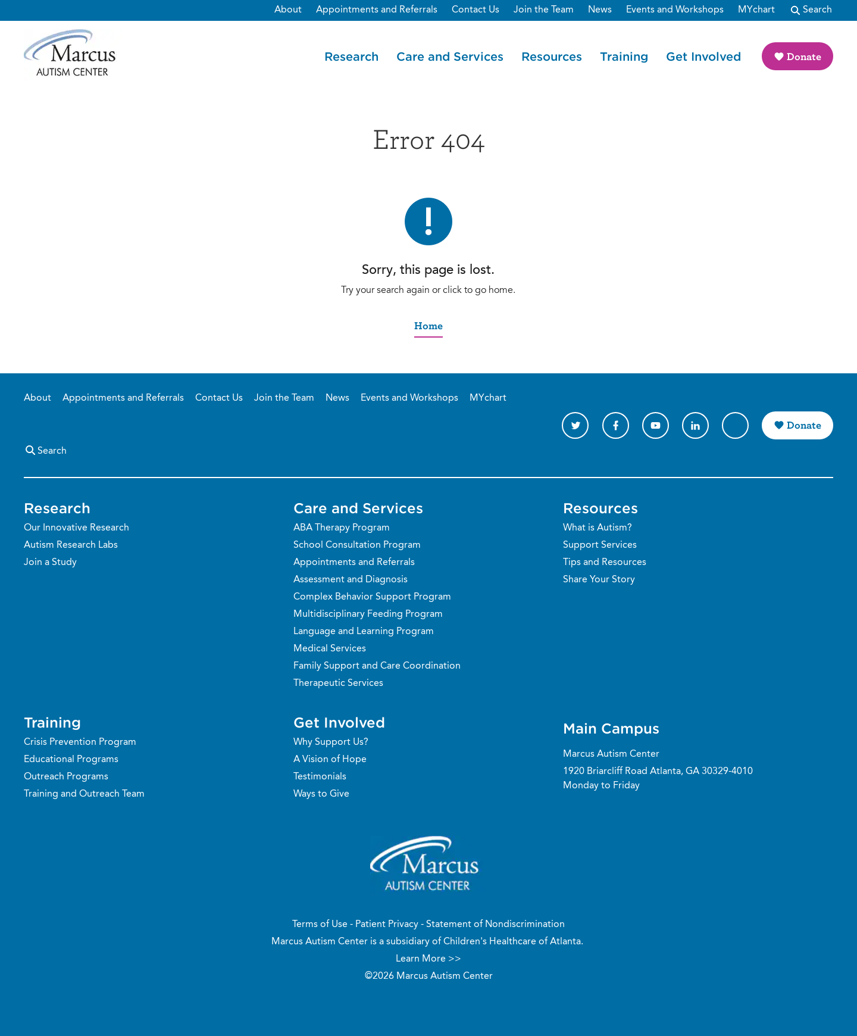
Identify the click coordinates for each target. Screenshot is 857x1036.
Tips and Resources (604, 562)
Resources (551, 56)
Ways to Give (321, 794)
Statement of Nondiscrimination (495, 924)
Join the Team (284, 398)
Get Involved (703, 56)
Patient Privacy (386, 924)
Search (45, 450)
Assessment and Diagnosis (350, 580)
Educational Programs (71, 759)
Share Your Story (599, 580)
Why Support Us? (330, 742)
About (37, 398)
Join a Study (50, 562)
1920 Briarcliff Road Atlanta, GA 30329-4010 (658, 771)
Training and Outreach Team (84, 794)
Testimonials (319, 777)
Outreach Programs (66, 777)
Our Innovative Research (76, 528)
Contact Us (219, 398)
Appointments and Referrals (123, 398)
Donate (804, 56)
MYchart (488, 398)
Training (624, 56)
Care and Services (449, 56)
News (337, 398)
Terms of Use (320, 924)
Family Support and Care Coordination (377, 666)
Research (351, 56)
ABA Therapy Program (341, 528)
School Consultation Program (357, 545)
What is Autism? (597, 528)
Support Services (600, 545)
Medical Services (329, 649)
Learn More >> (428, 959)
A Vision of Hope (330, 759)
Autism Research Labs (71, 545)
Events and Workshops (409, 398)
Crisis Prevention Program (80, 742)
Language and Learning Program (363, 631)
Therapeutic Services (338, 683)
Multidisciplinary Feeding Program (368, 614)
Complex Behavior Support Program (372, 597)
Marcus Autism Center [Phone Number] (611, 754)
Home (428, 325)
